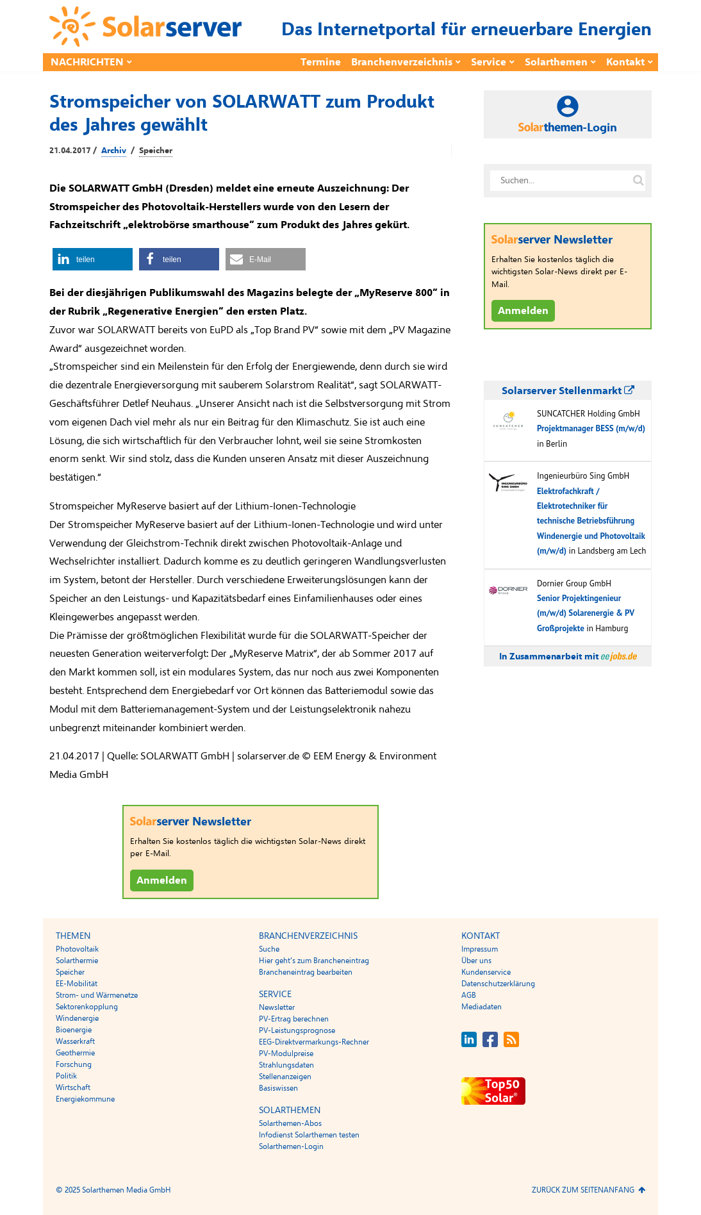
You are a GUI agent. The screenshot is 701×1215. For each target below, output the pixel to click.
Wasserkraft (75, 1041)
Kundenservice (486, 972)
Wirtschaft (73, 1087)
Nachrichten (87, 62)
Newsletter (277, 1007)
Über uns (476, 960)
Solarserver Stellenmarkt (568, 391)
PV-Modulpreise (286, 1053)
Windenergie (77, 1018)
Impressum (479, 949)
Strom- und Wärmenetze (97, 995)
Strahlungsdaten (286, 1065)
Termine (321, 62)
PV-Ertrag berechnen (294, 1019)
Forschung (74, 1064)
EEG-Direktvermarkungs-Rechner (314, 1042)
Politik (66, 1076)
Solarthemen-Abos (290, 1123)
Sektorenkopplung (87, 1007)
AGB (468, 995)
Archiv (113, 150)
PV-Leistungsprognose (297, 1030)
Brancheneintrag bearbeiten (305, 972)
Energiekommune (85, 1099)
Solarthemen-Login (291, 1146)
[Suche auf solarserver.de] (638, 180)
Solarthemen (556, 62)
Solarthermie (77, 960)
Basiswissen (278, 1088)
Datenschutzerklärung (498, 984)
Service (488, 62)
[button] (93, 259)
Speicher (155, 150)
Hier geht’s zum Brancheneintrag (314, 960)
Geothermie (75, 1053)
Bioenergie (74, 1030)
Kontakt (625, 62)
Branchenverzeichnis (401, 62)
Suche (269, 949)
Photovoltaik (77, 949)
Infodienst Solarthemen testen (309, 1135)
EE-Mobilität (76, 984)
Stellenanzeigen (285, 1076)
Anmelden (161, 880)
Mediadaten (481, 1007)
